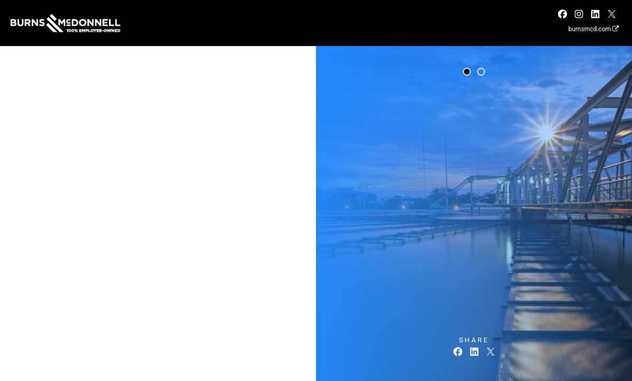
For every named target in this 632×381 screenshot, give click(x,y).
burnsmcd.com (593, 29)
